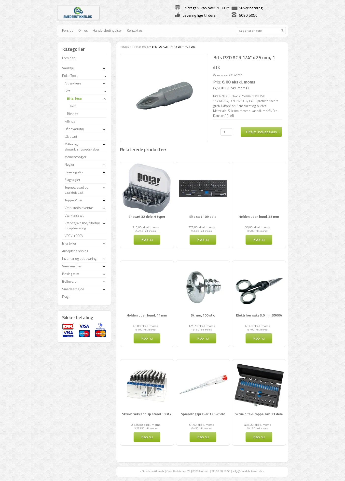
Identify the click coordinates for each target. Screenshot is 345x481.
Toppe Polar (73, 200)
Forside (67, 30)
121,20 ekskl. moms (201, 326)
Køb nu (147, 239)
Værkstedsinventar (79, 207)
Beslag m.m (70, 273)
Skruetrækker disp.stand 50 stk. (147, 413)
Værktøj (68, 67)
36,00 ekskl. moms (257, 227)
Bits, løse (74, 98)
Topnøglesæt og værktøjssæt (76, 190)
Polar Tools (141, 46)
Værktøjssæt (74, 215)
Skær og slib (74, 172)
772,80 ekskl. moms (201, 227)
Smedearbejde (73, 288)
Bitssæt (72, 113)
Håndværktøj (74, 128)
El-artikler (69, 243)
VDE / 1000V (74, 235)
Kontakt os (135, 30)
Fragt (65, 296)
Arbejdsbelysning (75, 250)
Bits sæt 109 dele (202, 216)
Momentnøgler (75, 156)
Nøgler (69, 164)
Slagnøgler (72, 179)
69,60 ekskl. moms (257, 326)
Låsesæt (71, 136)
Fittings (70, 121)
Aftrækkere (73, 83)
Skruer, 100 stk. (203, 315)
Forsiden (125, 46)
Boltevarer (70, 281)
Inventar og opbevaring (79, 258)
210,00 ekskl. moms (145, 227)
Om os (83, 30)
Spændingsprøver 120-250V (203, 413)
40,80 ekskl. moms (145, 326)
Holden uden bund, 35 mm (259, 216)
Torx (72, 106)
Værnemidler (72, 266)
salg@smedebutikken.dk (247, 471)
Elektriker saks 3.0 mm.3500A (259, 315)
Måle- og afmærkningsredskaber (82, 146)
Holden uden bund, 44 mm (147, 315)
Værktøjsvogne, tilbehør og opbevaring (82, 225)
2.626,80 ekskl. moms (145, 424)
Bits (67, 90)
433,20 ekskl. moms (257, 424)
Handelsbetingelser (107, 30)
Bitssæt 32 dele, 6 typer (147, 216)
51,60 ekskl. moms (201, 424)
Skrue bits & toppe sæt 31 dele (259, 413)
